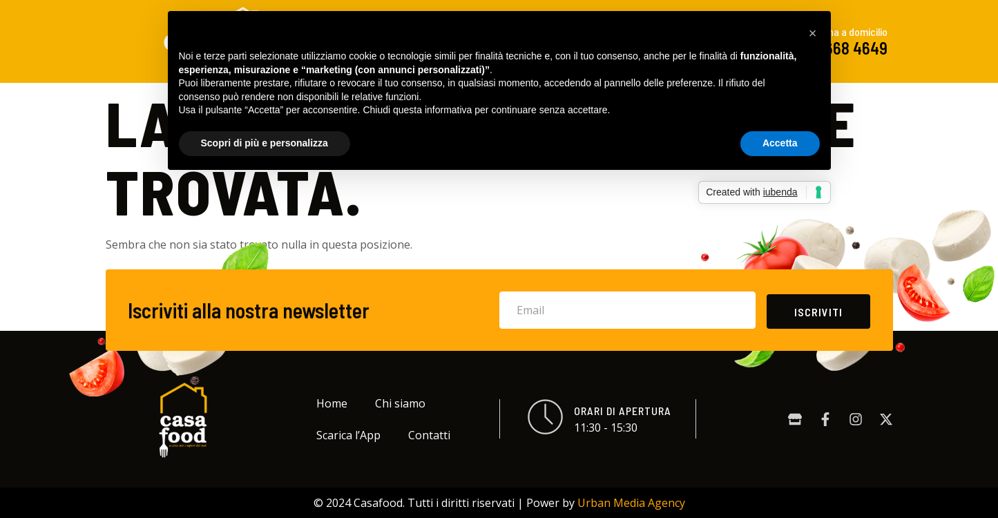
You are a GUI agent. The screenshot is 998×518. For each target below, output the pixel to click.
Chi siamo (400, 403)
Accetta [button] (780, 142)
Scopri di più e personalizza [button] (264, 142)
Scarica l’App (348, 435)
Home (331, 403)
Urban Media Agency (631, 502)
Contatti (429, 435)
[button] (813, 33)
